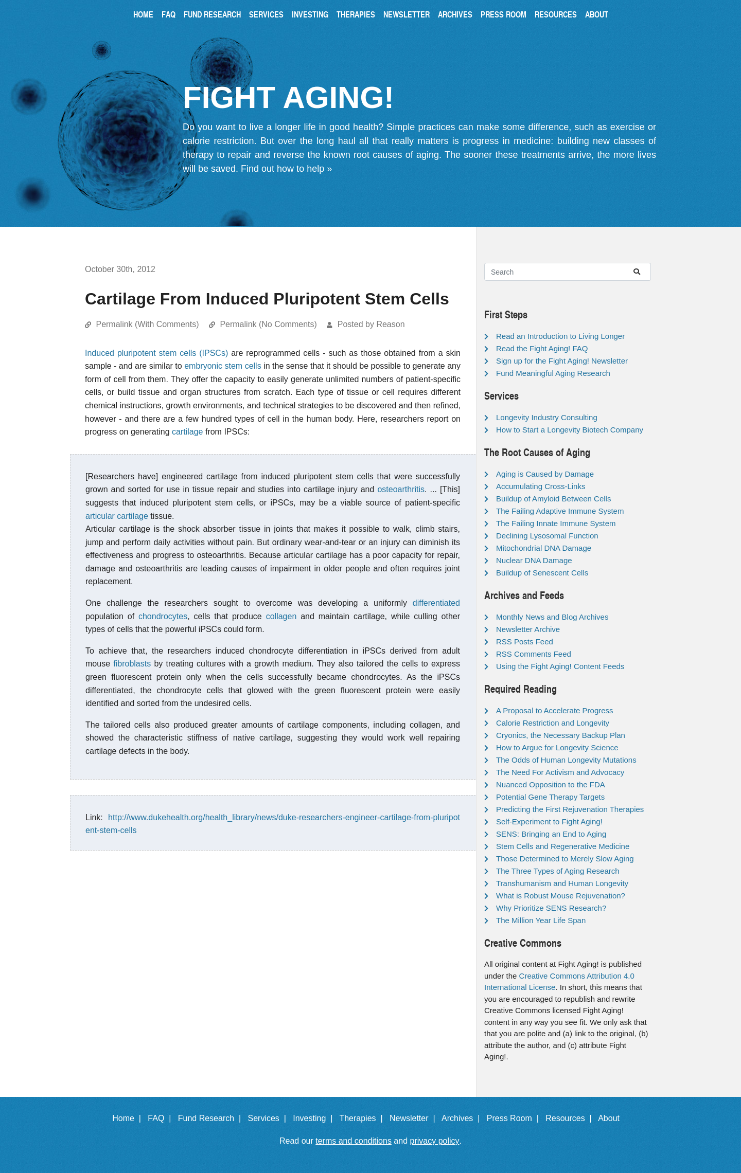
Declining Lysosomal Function (547, 535)
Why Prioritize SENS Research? (551, 908)
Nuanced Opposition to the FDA (550, 784)
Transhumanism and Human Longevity (562, 883)
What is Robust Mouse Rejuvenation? (560, 895)
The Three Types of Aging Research (558, 871)
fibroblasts (132, 663)
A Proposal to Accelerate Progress (554, 710)
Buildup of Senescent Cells (542, 572)
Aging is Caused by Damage (545, 474)
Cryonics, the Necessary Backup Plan (560, 735)
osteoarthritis (401, 489)
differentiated (436, 603)
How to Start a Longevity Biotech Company (569, 429)
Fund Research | (211, 1118)
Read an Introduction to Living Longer (560, 336)
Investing (310, 14)
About (596, 14)
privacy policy (435, 1140)
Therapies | (363, 1118)
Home (143, 14)
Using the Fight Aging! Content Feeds (560, 666)
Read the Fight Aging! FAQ (542, 348)
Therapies (356, 14)
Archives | (463, 1118)
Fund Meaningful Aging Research (553, 373)
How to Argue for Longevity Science (557, 747)
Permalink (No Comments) (268, 324)
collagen (281, 616)
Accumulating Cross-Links (540, 486)
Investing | (315, 1118)
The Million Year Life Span (541, 920)
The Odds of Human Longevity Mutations (566, 759)
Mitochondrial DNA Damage (543, 548)
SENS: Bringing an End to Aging (551, 833)
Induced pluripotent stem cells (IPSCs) (156, 353)
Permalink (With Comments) (147, 324)
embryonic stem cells (222, 366)
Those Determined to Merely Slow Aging (565, 858)
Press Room (503, 14)
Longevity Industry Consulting (546, 417)
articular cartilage (116, 516)
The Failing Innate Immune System (556, 523)
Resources (556, 14)
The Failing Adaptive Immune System (560, 511)
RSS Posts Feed (524, 641)
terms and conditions (353, 1140)
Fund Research (212, 14)
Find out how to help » (286, 169)
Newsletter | (415, 1118)
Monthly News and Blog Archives (552, 616)
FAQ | (161, 1118)
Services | (269, 1118)
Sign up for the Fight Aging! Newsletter (562, 360)
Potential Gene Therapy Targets (550, 796)
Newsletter (406, 14)
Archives (455, 14)
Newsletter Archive (528, 629)
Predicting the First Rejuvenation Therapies (570, 809)
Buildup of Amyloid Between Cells (553, 498)
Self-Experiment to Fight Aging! (549, 821)
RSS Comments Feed (533, 653)
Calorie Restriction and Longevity (552, 722)
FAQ (168, 14)
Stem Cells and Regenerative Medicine (562, 846)
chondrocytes (162, 616)
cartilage (187, 431)
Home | (129, 1118)
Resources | (570, 1118)
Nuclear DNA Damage (534, 560)
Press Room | (515, 1118)
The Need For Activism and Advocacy (560, 772)
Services (266, 14)
